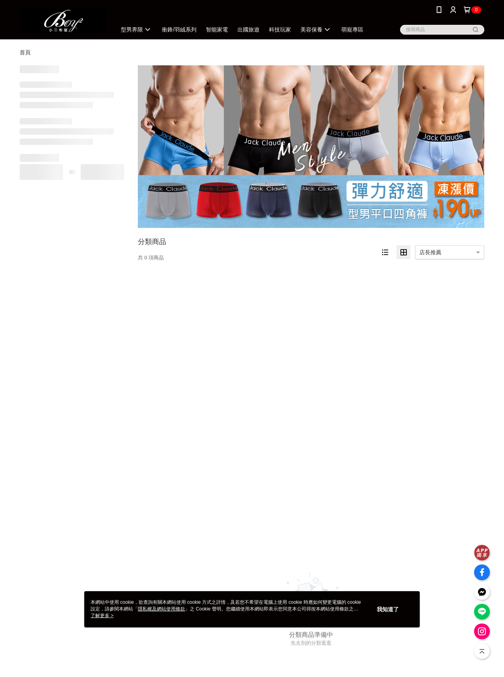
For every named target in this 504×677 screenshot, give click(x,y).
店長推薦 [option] (430, 252)
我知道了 (388, 609)
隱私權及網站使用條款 (161, 609)
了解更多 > (102, 615)
